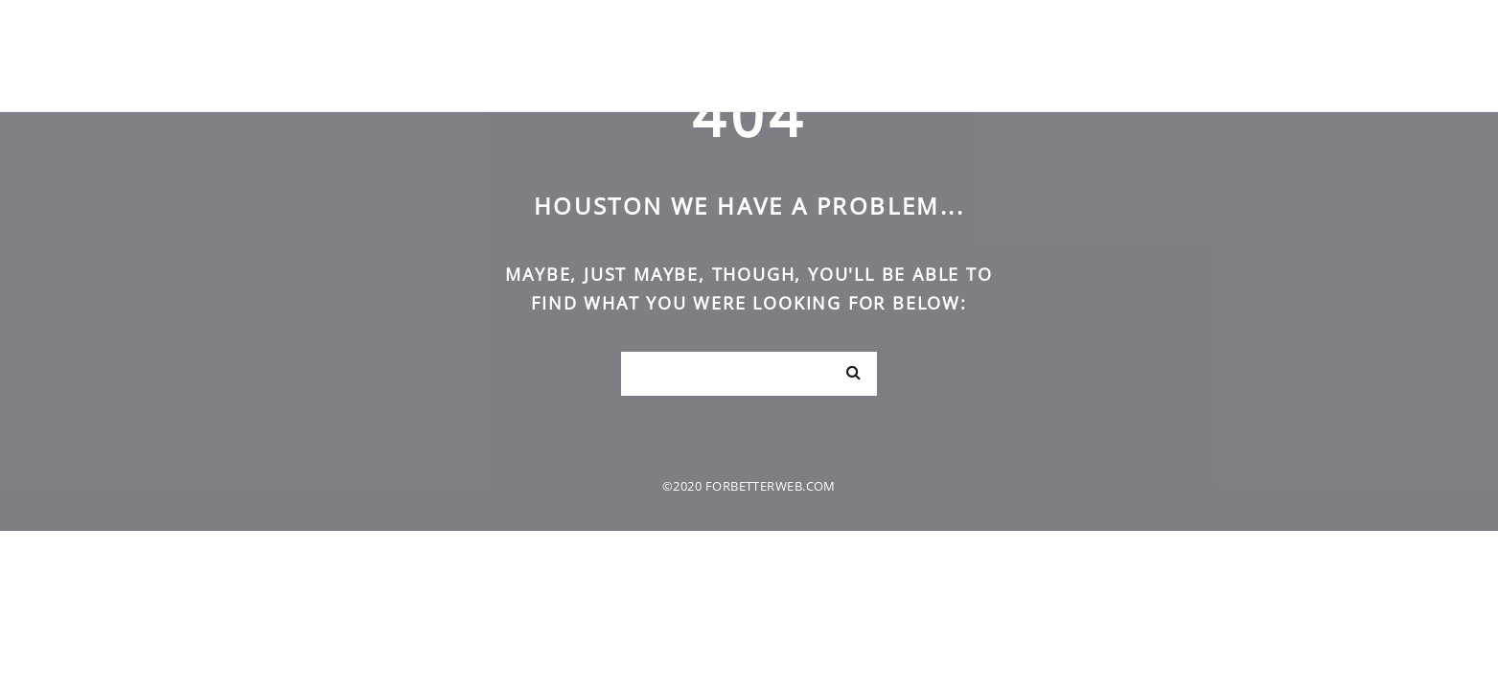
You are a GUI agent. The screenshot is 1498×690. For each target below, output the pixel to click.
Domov (1174, 55)
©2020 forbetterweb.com (749, 485)
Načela (1330, 55)
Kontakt (1421, 55)
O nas (1251, 55)
